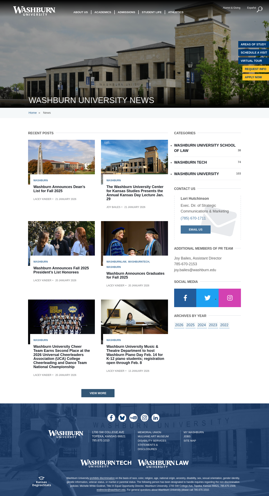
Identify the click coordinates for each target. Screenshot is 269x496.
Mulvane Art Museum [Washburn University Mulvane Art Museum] (153, 436)
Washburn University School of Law (207, 148)
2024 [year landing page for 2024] (202, 325)
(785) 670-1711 (193, 218)
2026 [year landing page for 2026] (179, 325)
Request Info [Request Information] (255, 69)
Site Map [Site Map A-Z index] (190, 440)
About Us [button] (80, 12)
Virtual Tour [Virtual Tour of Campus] (251, 60)
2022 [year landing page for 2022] (224, 325)
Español (251, 7)
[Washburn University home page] (34, 11)
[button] (260, 10)
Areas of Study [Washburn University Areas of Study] (253, 44)
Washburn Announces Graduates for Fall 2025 (135, 275)
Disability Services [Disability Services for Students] (152, 440)
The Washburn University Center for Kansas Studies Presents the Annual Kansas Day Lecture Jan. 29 (134, 193)
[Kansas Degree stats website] (41, 483)
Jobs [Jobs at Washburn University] (187, 436)
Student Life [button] (152, 12)
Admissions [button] (126, 12)
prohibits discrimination (102, 478)
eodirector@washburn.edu (111, 489)
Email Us (196, 229)
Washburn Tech (207, 162)
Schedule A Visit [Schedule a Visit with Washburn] (254, 52)
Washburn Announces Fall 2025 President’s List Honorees (61, 270)
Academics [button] (102, 12)
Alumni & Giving (231, 7)
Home (32, 112)
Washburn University (207, 173)
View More (98, 393)
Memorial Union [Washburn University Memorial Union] (149, 432)
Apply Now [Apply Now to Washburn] (253, 77)
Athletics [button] (176, 12)
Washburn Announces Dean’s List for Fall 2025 (59, 189)
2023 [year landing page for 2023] (213, 325)
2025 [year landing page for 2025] (190, 325)
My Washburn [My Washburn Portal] (194, 432)
